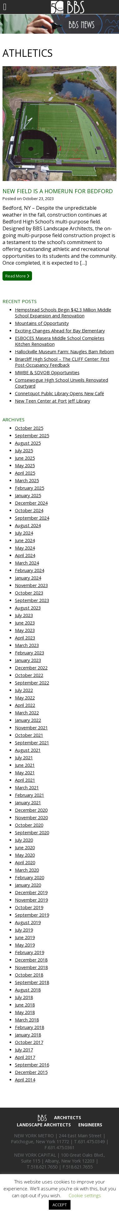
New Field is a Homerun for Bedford (57, 191)
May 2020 (25, 855)
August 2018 (28, 990)
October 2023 (29, 593)
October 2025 (29, 428)
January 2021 (28, 803)
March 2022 (27, 713)
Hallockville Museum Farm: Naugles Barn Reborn (64, 352)
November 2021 (31, 728)
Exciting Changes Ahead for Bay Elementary (60, 331)
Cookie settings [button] (85, 1195)
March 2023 (27, 645)
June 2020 (25, 847)
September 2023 (32, 600)
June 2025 (25, 458)
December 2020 (31, 810)
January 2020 (28, 885)
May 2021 (25, 773)
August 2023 (28, 608)
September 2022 (32, 683)
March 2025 (27, 480)
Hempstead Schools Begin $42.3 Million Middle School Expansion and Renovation (63, 313)
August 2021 (28, 750)
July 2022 (24, 690)
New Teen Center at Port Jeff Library (52, 401)
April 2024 (25, 555)
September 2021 (32, 743)
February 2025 (29, 488)
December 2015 (31, 1072)
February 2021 (29, 795)
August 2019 (28, 922)
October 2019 (29, 907)
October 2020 (29, 825)
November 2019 (31, 900)
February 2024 (29, 570)
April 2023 (25, 638)
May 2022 (25, 698)
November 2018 (31, 967)
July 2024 (24, 533)
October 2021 (29, 735)
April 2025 (25, 473)
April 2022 (25, 705)
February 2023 (29, 653)
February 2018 (29, 1027)
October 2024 (29, 510)
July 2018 (24, 997)
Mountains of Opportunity (42, 323)
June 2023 (25, 623)
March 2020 (27, 870)
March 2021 (27, 788)
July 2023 (24, 615)
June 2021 (25, 765)
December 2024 (31, 503)
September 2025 (32, 435)
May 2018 (25, 1012)
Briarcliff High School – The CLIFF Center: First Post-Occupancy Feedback (62, 362)
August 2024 (28, 525)
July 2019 (24, 930)
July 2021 (24, 758)
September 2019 (32, 915)
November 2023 (31, 585)
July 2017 (24, 1050)
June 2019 (25, 937)
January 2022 (28, 720)
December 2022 (31, 668)
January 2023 (28, 660)
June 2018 (25, 1005)
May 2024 (25, 548)
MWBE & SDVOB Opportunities (47, 372)
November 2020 (31, 818)
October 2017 (29, 1042)
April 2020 (25, 862)
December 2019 (31, 892)
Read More (17, 276)
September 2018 (32, 982)
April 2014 (25, 1080)
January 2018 (28, 1035)
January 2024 (28, 578)
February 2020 (29, 877)
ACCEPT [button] (60, 1205)
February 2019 (29, 952)
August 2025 (28, 443)
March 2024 (27, 563)
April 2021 (25, 780)
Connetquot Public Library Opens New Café (59, 393)
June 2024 (25, 540)
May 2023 (25, 630)
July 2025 (24, 450)
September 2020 (32, 832)
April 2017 (25, 1057)
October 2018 (29, 975)
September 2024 (32, 518)
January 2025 (28, 495)
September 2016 (32, 1065)
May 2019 (25, 945)
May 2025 (25, 465)
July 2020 (24, 840)
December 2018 (31, 960)
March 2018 (27, 1020)
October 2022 (29, 675)
